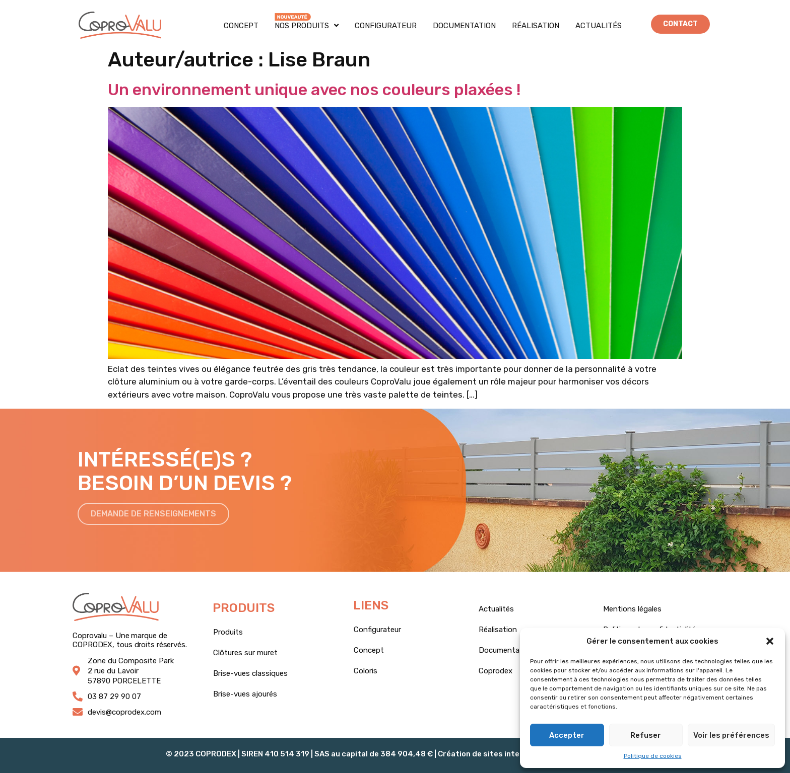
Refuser (645, 735)
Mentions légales (632, 608)
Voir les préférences (731, 735)
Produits (228, 632)
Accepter (566, 735)
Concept (241, 25)
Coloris (365, 670)
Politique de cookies (653, 755)
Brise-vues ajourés (245, 694)
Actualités (598, 25)
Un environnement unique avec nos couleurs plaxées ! (314, 89)
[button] (770, 641)
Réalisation (535, 25)
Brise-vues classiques (250, 673)
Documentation (464, 25)
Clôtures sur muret (245, 652)
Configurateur (386, 25)
